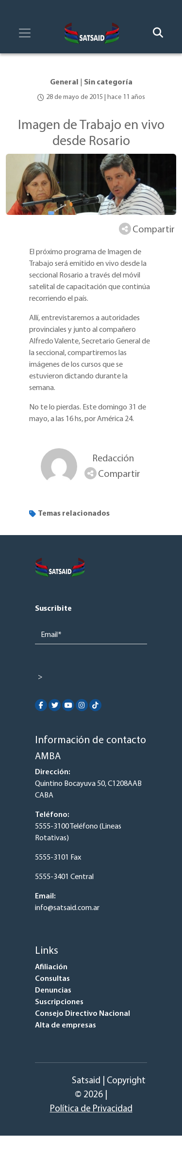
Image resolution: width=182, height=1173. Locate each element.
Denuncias (53, 990)
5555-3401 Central (64, 877)
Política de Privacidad (91, 1109)
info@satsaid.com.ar (67, 908)
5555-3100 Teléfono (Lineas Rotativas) (78, 832)
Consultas (52, 979)
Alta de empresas (65, 1025)
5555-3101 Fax (58, 858)
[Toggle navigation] (25, 33)
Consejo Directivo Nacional (82, 1014)
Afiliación (51, 967)
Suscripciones (59, 1002)
